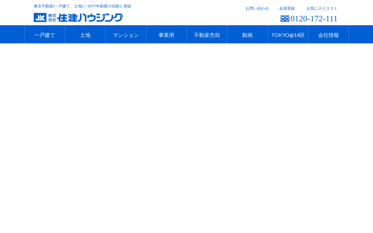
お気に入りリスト (322, 8)
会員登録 (287, 8)
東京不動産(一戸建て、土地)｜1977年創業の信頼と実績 (82, 6)
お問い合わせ (257, 8)
